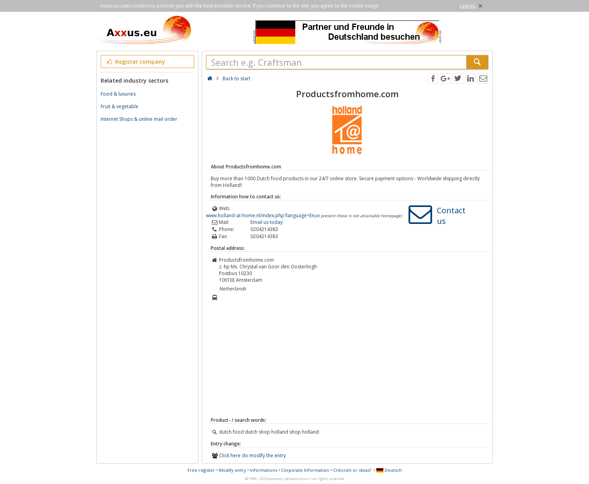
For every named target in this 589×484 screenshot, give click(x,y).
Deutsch (389, 470)
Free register (201, 470)
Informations (263, 470)
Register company (135, 61)
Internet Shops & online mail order (139, 119)
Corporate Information (305, 470)
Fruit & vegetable (119, 106)
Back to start (236, 78)
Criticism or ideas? (352, 470)
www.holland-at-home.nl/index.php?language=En (260, 215)
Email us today (266, 222)
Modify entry (232, 470)
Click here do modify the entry (252, 455)
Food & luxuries (118, 94)
